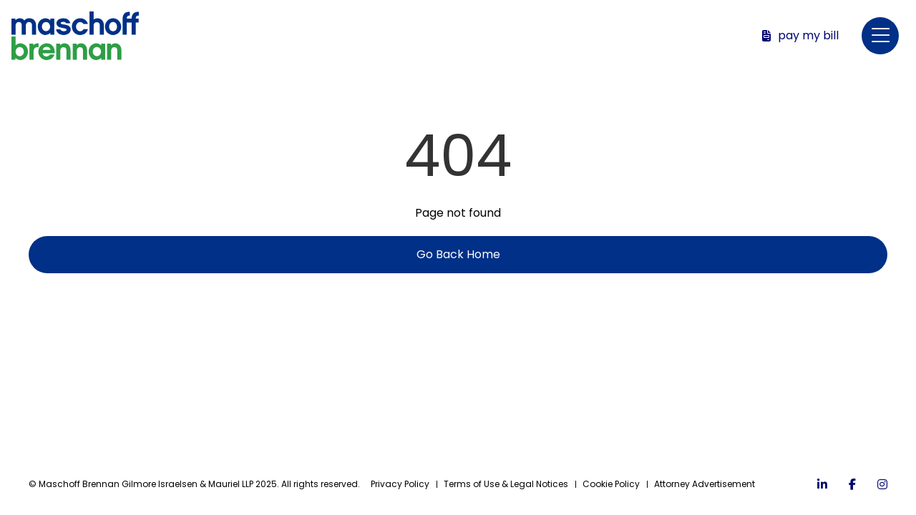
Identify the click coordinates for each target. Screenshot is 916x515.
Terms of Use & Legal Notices (506, 484)
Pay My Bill (800, 35)
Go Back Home (458, 254)
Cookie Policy (611, 484)
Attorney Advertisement (704, 484)
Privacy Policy (400, 484)
